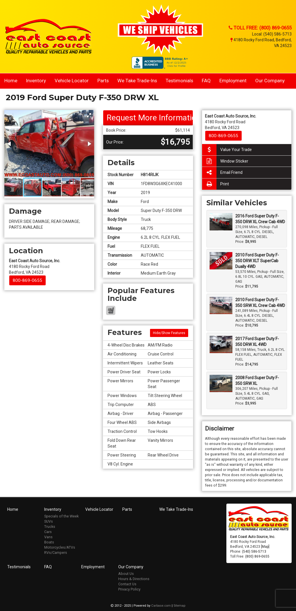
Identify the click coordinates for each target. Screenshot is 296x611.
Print (215, 184)
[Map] (265, 547)
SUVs (48, 521)
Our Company (270, 80)
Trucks (49, 526)
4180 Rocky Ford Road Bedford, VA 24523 (34, 266)
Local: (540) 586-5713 (272, 34)
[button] (89, 115)
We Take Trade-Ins (137, 80)
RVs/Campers (55, 552)
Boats (49, 542)
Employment (233, 80)
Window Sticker (225, 161)
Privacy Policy (129, 589)
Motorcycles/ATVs (59, 547)
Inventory (36, 80)
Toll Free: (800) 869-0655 (260, 28)
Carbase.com (161, 606)
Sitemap (179, 606)
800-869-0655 (27, 280)
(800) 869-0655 (257, 556)
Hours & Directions (133, 579)
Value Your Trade (227, 149)
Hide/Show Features (169, 333)
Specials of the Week (61, 516)
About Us (126, 573)
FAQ (206, 80)
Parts (103, 80)
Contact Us (127, 584)
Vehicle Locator (72, 80)
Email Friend (222, 172)
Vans (48, 537)
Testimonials (179, 80)
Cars (48, 532)
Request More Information (150, 117)
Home (10, 80)
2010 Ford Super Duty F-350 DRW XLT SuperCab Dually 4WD (257, 261)
